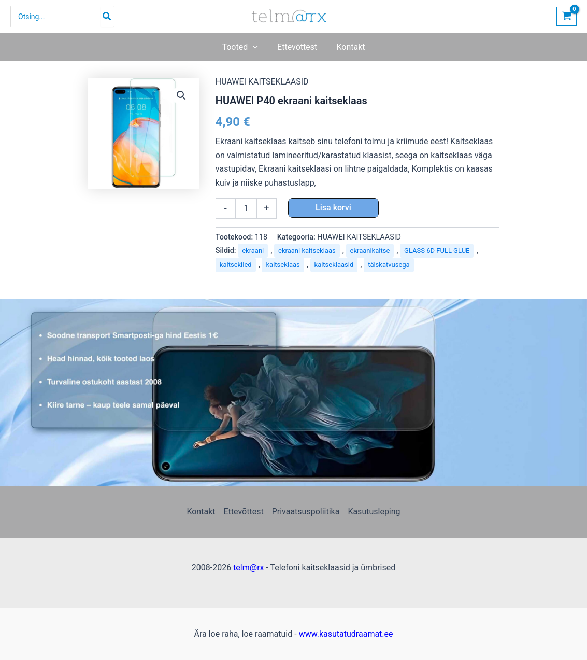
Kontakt (201, 511)
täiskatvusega (389, 265)
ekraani (253, 251)
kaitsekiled (236, 265)
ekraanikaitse (370, 251)
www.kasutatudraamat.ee (346, 634)
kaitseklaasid (334, 265)
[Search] (107, 16)
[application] (255, 47)
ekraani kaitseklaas (307, 251)
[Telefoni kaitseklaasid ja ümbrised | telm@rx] (289, 16)
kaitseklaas (282, 265)
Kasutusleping (374, 511)
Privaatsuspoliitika (306, 511)
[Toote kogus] (246, 208)
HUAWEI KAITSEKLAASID (262, 82)
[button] (243, 47)
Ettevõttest (243, 511)
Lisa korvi (333, 208)
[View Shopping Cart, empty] (566, 16)
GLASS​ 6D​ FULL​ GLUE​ (436, 251)
